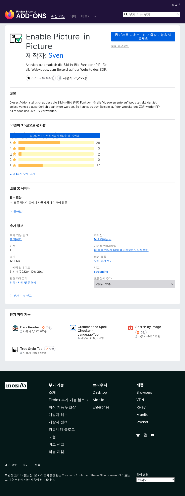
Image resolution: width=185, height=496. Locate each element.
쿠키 (26, 465)
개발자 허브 (58, 414)
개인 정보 (11, 465)
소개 (52, 392)
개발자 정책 (58, 422)
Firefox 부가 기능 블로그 (69, 400)
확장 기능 (58, 16)
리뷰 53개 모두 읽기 (22, 173)
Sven (55, 55)
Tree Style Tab (31, 349)
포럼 (52, 437)
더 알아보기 (17, 211)
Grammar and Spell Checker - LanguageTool (92, 330)
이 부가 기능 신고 (21, 295)
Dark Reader (29, 327)
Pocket (142, 422)
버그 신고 (56, 444)
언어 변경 (142, 474)
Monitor (143, 414)
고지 (17, 475)
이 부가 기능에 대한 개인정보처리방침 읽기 (121, 250)
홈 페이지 (16, 239)
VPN (140, 400)
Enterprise (101, 407)
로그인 (176, 4)
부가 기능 (56, 385)
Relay (141, 407)
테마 (73, 16)
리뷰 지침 (56, 452)
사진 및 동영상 (27, 282)
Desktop (100, 392)
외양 (12, 282)
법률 (37, 465)
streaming (101, 271)
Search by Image (148, 327)
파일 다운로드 (120, 46)
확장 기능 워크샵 (62, 407)
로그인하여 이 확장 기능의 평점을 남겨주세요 (55, 135)
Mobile (98, 400)
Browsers (144, 392)
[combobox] (151, 14)
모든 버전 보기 (103, 261)
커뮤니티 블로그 (62, 429)
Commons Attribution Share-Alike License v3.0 (93, 475)
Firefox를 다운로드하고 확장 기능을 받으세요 (143, 36)
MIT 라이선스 (102, 239)
